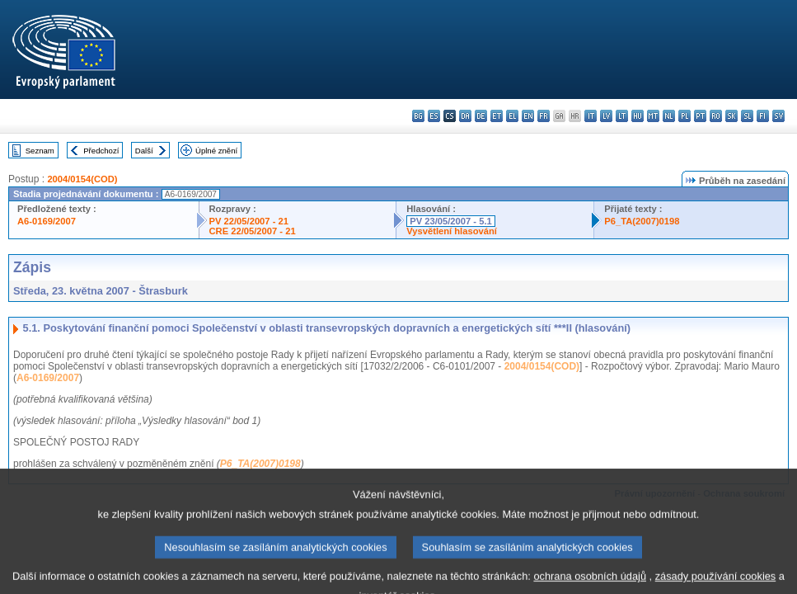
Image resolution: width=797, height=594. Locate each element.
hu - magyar (637, 116)
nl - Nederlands (669, 116)
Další (144, 150)
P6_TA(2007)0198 (641, 221)
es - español (434, 116)
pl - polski (684, 116)
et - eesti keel (496, 116)
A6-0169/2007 (46, 221)
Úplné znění (216, 150)
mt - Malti (653, 116)
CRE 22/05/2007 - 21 (252, 231)
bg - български (418, 116)
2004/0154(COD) (82, 179)
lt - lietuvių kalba (622, 116)
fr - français (543, 116)
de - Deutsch (481, 116)
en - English (528, 116)
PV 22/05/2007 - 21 (248, 221)
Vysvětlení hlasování (451, 231)
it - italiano (590, 116)
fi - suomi (763, 116)
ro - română (716, 116)
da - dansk (465, 116)
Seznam (40, 150)
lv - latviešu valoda (606, 116)
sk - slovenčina (731, 116)
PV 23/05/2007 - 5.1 (451, 221)
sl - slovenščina (747, 116)
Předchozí (101, 150)
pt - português (700, 116)
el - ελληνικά (512, 116)
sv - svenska (778, 116)
